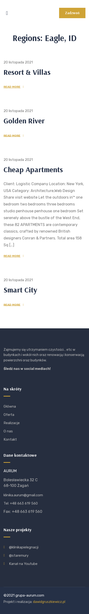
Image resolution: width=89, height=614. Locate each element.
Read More (12, 86)
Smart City (20, 289)
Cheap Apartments (33, 169)
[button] (72, 13)
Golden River (24, 120)
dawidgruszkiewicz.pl (49, 602)
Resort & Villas (27, 72)
